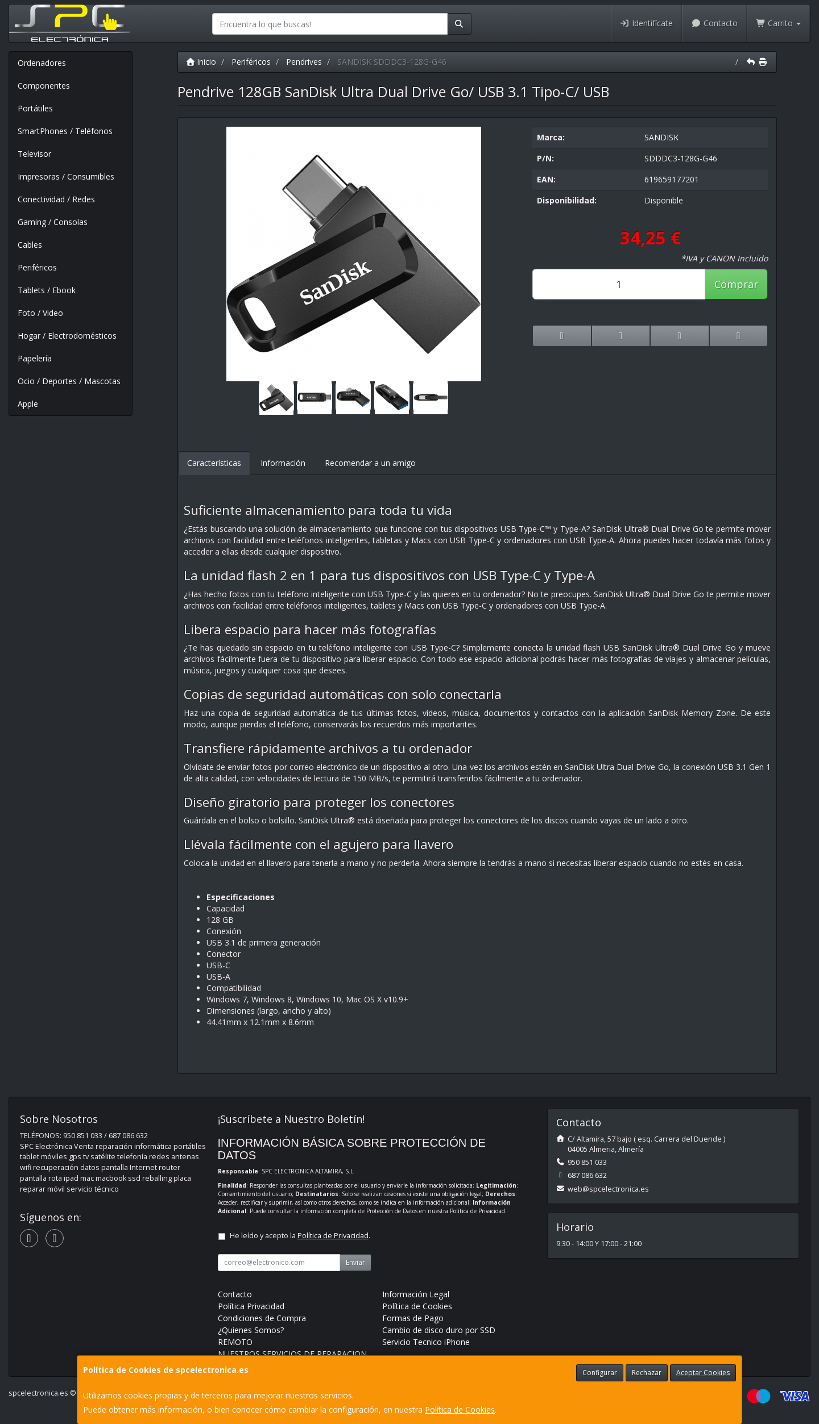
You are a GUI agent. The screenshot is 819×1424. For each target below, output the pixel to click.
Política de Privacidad (477, 1211)
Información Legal (415, 1294)
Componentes (44, 85)
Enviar (355, 1262)
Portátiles (35, 108)
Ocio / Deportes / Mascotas (69, 381)
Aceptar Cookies (703, 1372)
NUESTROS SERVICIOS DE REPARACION (292, 1353)
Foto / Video (40, 312)
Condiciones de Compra (262, 1318)
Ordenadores (42, 62)
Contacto (714, 23)
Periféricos (37, 267)
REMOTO (235, 1341)
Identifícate (646, 23)
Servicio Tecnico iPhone (426, 1341)
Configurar (599, 1372)
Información (282, 462)
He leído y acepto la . (300, 1235)
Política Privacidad (251, 1306)
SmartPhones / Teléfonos (65, 131)
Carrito (778, 23)
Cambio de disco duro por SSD (438, 1330)
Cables (30, 244)
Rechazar (646, 1372)
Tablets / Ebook (47, 290)
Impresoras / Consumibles (66, 176)
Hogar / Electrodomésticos (67, 335)
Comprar (736, 284)
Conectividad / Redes (56, 199)
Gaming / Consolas (53, 221)
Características (214, 462)
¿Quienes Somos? (251, 1330)
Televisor (34, 153)
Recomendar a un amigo (370, 462)
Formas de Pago (413, 1318)
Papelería (35, 358)
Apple (28, 403)
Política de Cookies (460, 1409)
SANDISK (661, 137)
